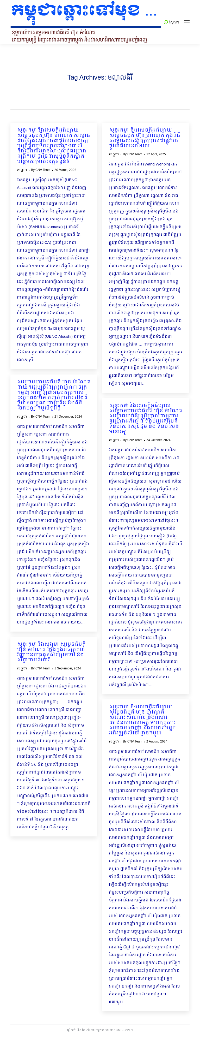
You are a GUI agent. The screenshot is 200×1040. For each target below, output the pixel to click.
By (41, 170)
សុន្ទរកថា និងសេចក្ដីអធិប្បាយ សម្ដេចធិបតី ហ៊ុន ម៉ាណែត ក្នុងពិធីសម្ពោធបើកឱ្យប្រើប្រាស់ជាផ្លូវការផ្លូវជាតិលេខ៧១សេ (144, 138)
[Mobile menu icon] (187, 22)
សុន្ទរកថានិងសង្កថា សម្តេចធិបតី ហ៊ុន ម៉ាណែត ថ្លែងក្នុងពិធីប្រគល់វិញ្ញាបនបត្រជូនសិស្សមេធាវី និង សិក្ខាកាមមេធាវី (51, 652)
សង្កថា (22, 170)
